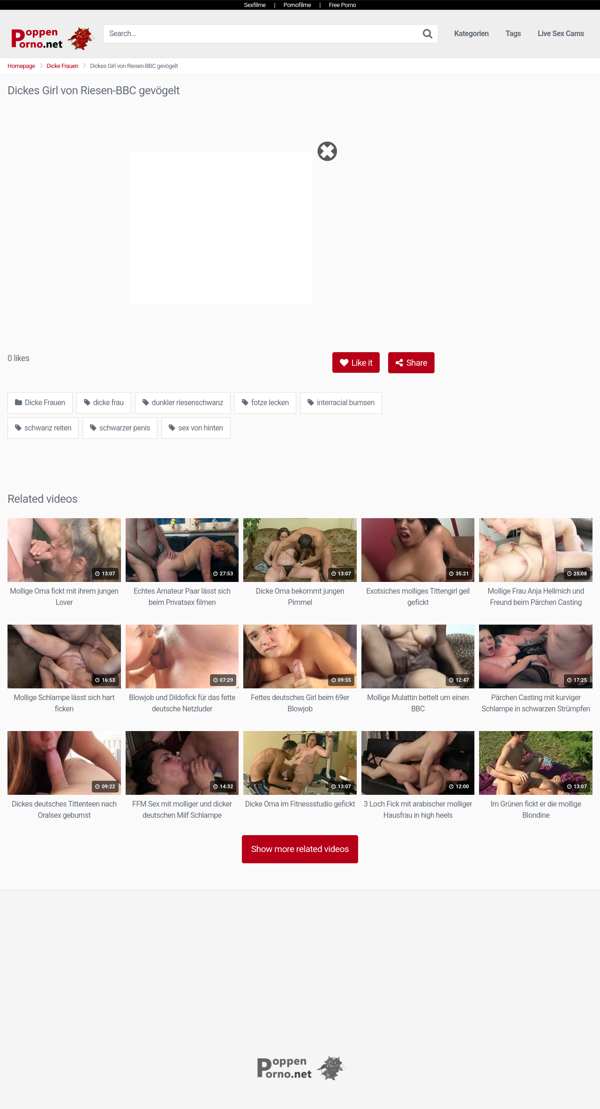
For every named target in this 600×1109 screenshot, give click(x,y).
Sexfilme (255, 5)
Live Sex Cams (561, 33)
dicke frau (104, 402)
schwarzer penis (120, 427)
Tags (513, 33)
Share (411, 363)
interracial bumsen (341, 402)
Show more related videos (300, 849)
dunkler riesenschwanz (182, 402)
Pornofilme (297, 5)
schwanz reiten (43, 427)
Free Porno (342, 5)
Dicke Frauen (62, 65)
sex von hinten (196, 427)
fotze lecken (265, 402)
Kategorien (471, 33)
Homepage (21, 65)
